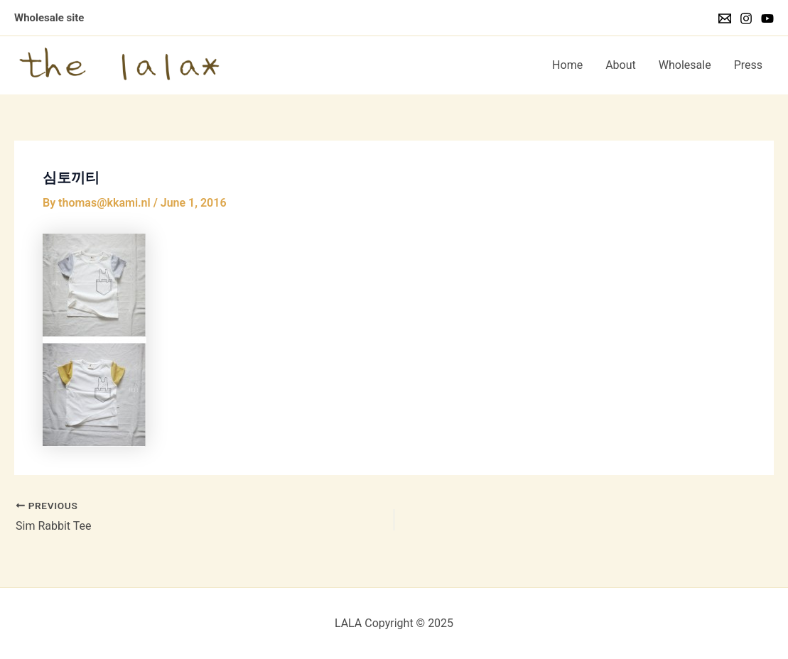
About (620, 65)
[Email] (724, 18)
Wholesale (685, 65)
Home (567, 65)
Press (748, 65)
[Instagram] (746, 18)
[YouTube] (767, 18)
